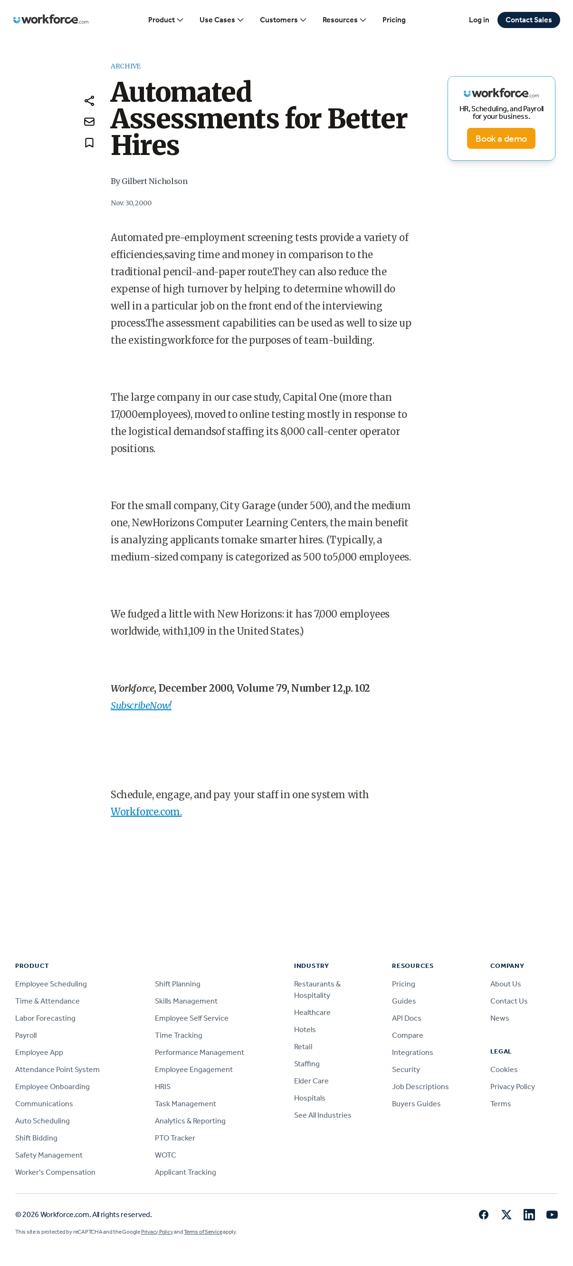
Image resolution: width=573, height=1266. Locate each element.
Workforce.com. (146, 812)
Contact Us (509, 1000)
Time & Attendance (47, 1000)
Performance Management (199, 1052)
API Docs (406, 1018)
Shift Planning (178, 983)
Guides (404, 1000)
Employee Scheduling (51, 983)
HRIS (163, 1086)
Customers (283, 20)
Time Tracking (178, 1035)
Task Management (185, 1103)
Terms (500, 1103)
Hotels (305, 1029)
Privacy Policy (512, 1086)
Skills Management (186, 1000)
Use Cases (222, 20)
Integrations (412, 1052)
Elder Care (311, 1080)
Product (166, 20)
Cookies (504, 1069)
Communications (44, 1103)
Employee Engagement (194, 1069)
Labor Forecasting (45, 1018)
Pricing (394, 19)
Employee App (39, 1052)
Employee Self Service (192, 1018)
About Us (505, 983)
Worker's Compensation (55, 1172)
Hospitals (309, 1097)
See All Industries (323, 1115)
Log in (479, 19)
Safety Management (49, 1155)
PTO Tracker (175, 1137)
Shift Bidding (36, 1137)
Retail (303, 1046)
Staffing (307, 1063)
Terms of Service (203, 1231)
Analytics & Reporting (190, 1120)
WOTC (165, 1155)
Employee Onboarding (52, 1086)
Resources (345, 20)
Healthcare (312, 1012)
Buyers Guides (416, 1103)
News (499, 1018)
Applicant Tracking (185, 1172)
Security (406, 1069)
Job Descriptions (420, 1086)
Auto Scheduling (42, 1120)
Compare (407, 1035)
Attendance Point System (57, 1069)
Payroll (26, 1035)
